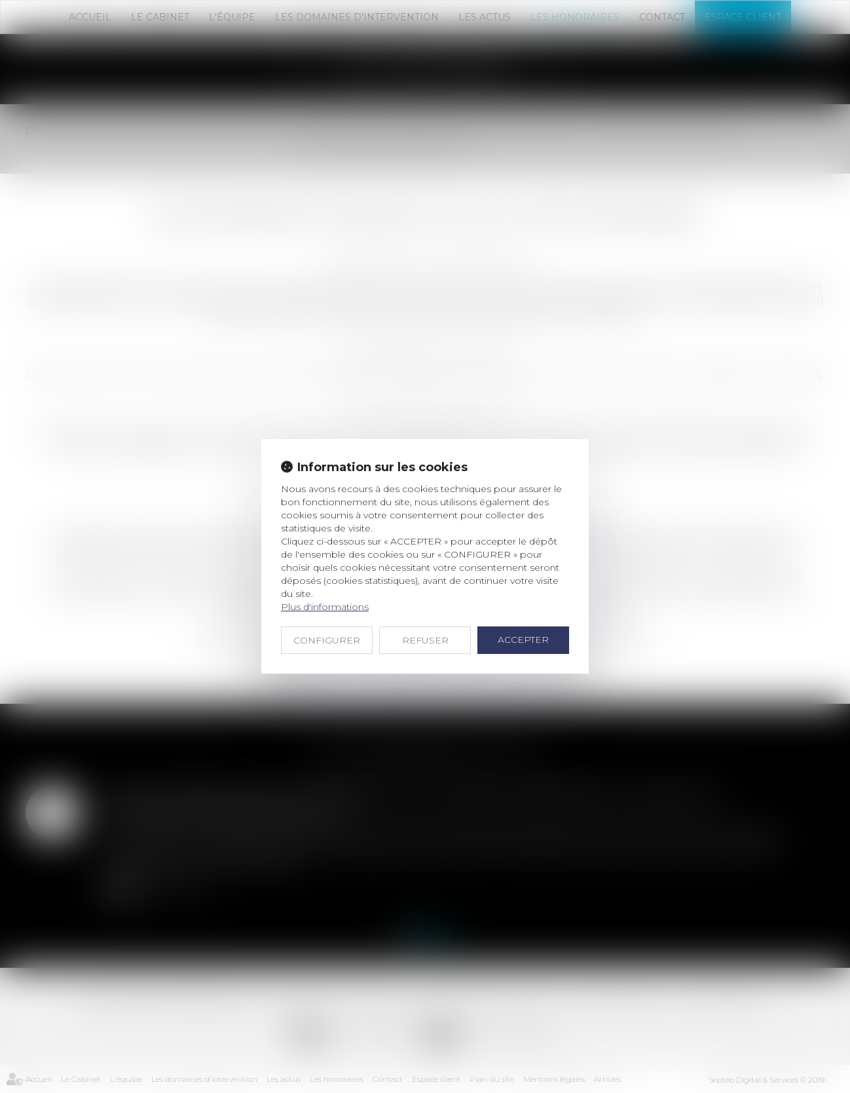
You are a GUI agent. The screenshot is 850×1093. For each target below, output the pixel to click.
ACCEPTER (523, 639)
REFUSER (425, 640)
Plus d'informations (325, 607)
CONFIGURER (326, 640)
